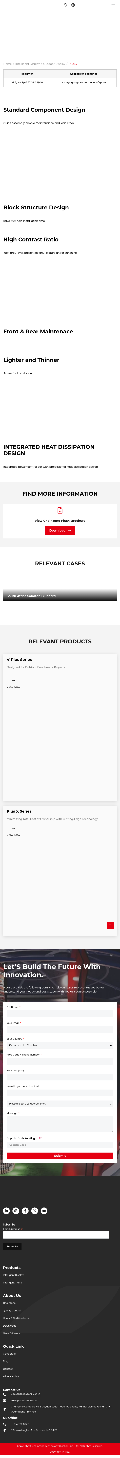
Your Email (13, 1023)
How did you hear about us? (23, 1086)
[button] (66, 5)
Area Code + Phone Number (23, 1054)
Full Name (13, 1007)
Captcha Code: (24, 1138)
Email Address (13, 1229)
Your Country (15, 1039)
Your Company (15, 1070)
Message (12, 1113)
